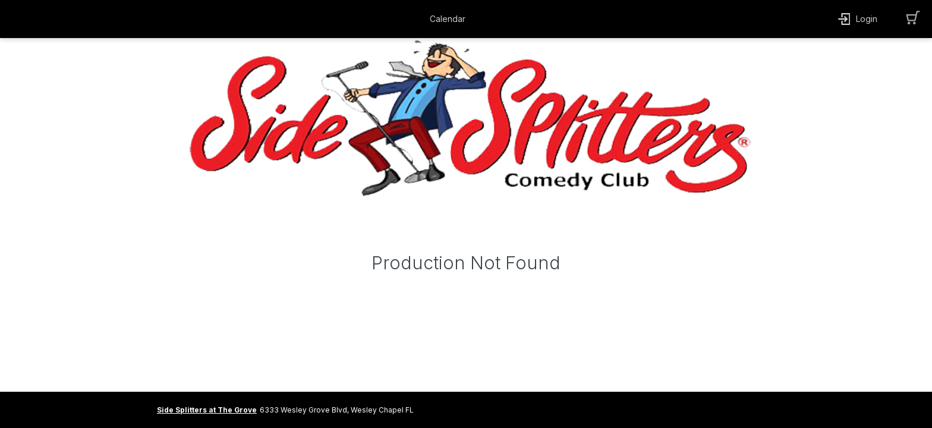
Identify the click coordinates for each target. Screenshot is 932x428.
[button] (450, 19)
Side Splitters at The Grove (207, 409)
